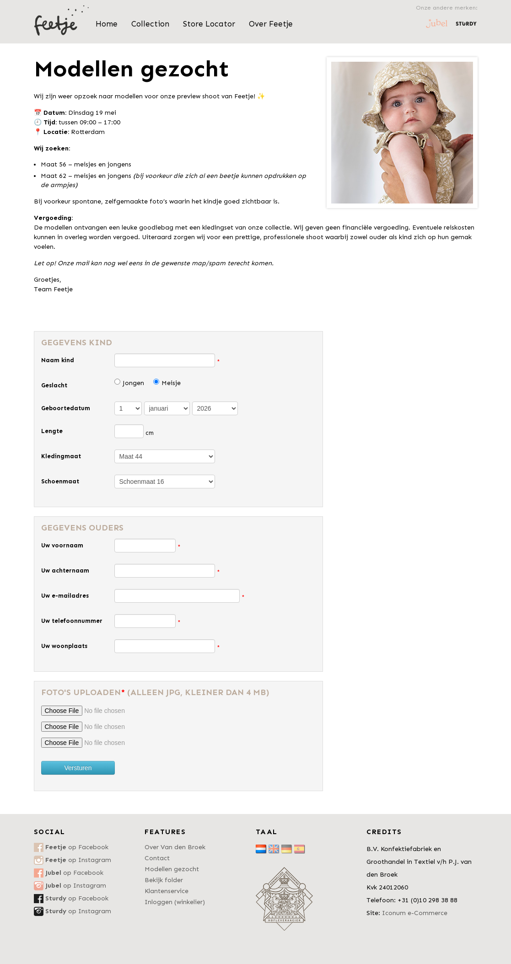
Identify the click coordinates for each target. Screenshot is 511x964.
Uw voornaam (62, 545)
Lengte (52, 431)
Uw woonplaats (64, 646)
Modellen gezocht (172, 869)
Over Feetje (271, 23)
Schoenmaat (60, 481)
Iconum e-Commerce (414, 913)
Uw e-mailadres (65, 595)
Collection (150, 23)
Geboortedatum (65, 408)
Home (107, 23)
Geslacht (54, 385)
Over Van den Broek (175, 847)
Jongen (133, 383)
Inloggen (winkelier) (175, 902)
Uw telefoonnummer (71, 620)
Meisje (171, 383)
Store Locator (209, 23)
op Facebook (76, 847)
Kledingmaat (61, 456)
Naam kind (57, 360)
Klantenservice (166, 891)
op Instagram (78, 860)
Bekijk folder (164, 880)
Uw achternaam (65, 570)
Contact (157, 858)
